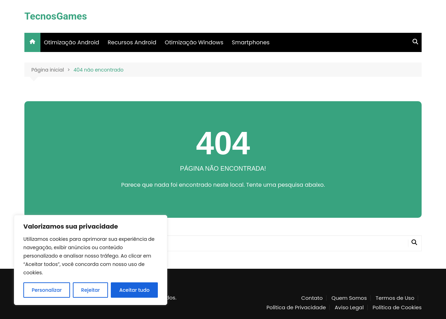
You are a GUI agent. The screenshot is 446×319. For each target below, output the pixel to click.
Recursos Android (132, 42)
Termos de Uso (395, 298)
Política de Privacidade (296, 307)
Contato (312, 298)
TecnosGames (55, 16)
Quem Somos (349, 298)
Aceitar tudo (134, 290)
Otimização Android (71, 42)
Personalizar (47, 290)
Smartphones (250, 42)
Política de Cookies (397, 307)
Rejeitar (90, 290)
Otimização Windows (194, 42)
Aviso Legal (348, 307)
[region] (90, 260)
